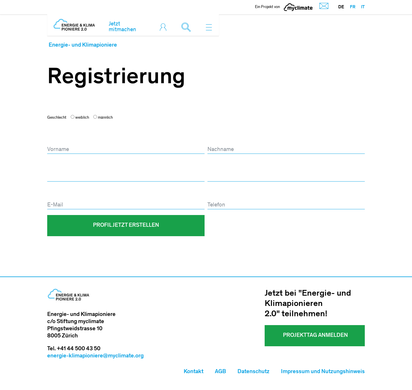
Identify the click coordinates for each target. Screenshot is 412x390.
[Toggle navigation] (209, 27)
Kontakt (193, 372)
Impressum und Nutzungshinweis (323, 372)
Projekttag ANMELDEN (315, 336)
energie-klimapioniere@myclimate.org (95, 356)
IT (363, 7)
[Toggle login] (164, 27)
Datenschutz (253, 372)
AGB (220, 372)
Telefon (215, 193)
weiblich (80, 117)
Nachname (221, 138)
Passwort (59, 165)
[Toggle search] (187, 27)
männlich (103, 117)
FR (352, 7)
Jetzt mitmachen (122, 27)
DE (341, 7)
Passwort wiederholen (233, 165)
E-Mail (56, 193)
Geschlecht (56, 118)
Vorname (58, 138)
